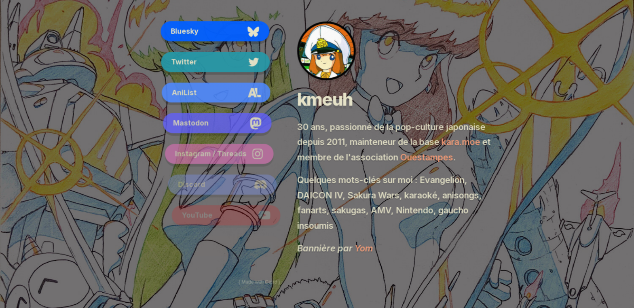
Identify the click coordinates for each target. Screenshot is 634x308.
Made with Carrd (259, 282)
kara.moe (460, 143)
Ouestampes (426, 158)
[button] (215, 31)
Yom (363, 248)
